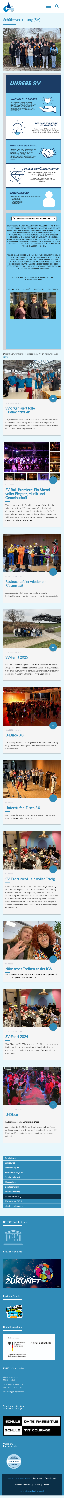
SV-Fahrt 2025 (16, 657)
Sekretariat (10, 1163)
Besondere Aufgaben (14, 1172)
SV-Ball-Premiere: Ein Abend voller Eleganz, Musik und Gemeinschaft (27, 494)
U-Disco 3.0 (14, 735)
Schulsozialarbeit (12, 1177)
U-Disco (11, 1114)
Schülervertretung (13, 1196)
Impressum (37, 1478)
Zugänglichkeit (50, 1478)
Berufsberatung (12, 1187)
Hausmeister (10, 1182)
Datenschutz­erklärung (23, 1485)
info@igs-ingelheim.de (15, 1392)
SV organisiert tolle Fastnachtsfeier (20, 410)
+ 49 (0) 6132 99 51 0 (14, 1384)
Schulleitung (10, 1158)
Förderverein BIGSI (13, 1201)
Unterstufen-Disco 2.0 (22, 808)
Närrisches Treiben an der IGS (28, 969)
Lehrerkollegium (12, 1167)
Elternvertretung (12, 1191)
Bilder (37, 1485)
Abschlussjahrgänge (14, 1206)
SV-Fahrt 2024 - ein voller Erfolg (30, 879)
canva (5, 357)
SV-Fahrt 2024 (16, 1036)
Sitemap (46, 1485)
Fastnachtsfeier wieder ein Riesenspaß (25, 583)
